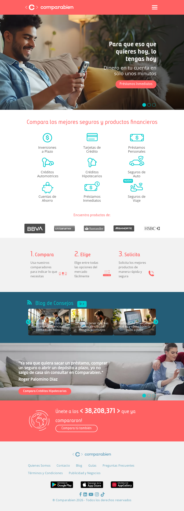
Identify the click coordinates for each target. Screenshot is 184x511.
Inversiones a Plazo (47, 149)
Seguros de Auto (136, 174)
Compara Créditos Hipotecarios (45, 391)
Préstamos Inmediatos (136, 84)
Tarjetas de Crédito (92, 149)
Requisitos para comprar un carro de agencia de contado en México (49, 327)
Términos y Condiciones (45, 473)
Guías (92, 465)
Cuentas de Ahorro (47, 198)
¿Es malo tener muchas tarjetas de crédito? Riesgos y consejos (92, 327)
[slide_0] (144, 105)
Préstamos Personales (136, 149)
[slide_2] (154, 105)
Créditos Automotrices (47, 174)
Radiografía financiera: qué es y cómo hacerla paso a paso (135, 327)
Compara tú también (76, 428)
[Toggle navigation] (154, 7)
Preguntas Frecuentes (119, 465)
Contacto (63, 465)
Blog (79, 465)
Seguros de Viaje (136, 198)
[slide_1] (149, 105)
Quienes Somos (39, 465)
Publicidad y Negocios (85, 473)
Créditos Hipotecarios (92, 174)
